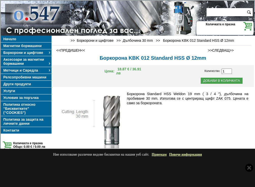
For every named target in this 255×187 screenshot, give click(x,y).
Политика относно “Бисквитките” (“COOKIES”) (19, 108)
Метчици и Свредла (27, 70)
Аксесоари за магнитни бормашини (27, 61)
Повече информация (185, 154)
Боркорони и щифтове (27, 53)
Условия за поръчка (21, 98)
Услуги (9, 91)
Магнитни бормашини (22, 46)
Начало (9, 39)
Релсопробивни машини (24, 77)
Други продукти (17, 84)
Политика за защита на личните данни (23, 121)
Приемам (159, 154)
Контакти (11, 130)
